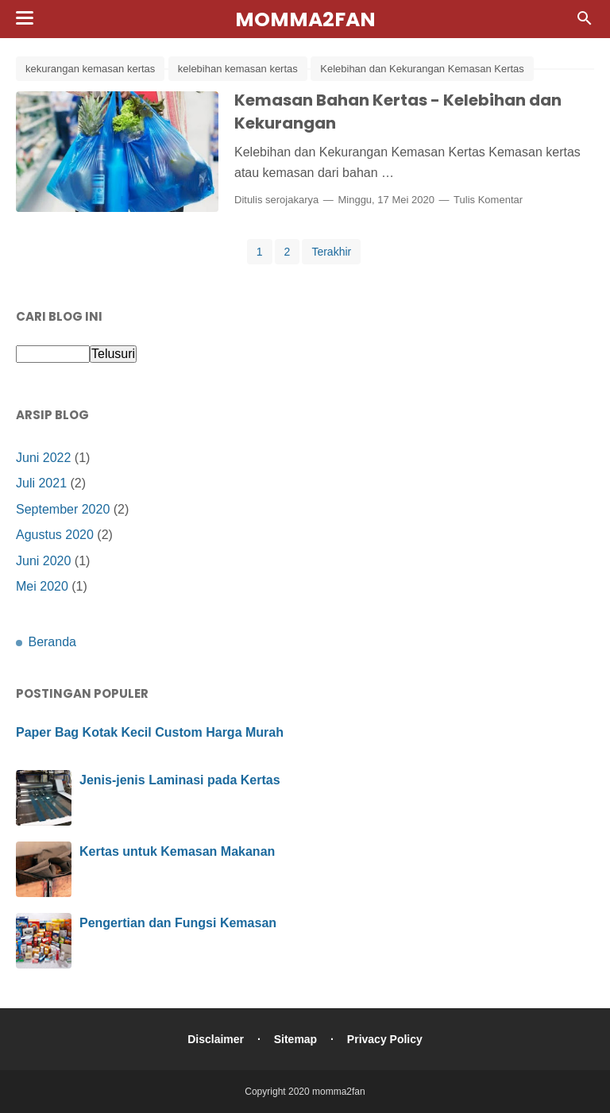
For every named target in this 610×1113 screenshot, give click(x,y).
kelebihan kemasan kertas (238, 69)
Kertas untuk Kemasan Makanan (177, 851)
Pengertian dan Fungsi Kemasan (177, 923)
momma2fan (305, 19)
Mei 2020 (42, 586)
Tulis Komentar (488, 200)
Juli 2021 (41, 483)
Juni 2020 (43, 561)
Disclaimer (215, 1039)
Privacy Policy (385, 1039)
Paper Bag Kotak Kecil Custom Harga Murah (150, 732)
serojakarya (292, 200)
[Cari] (584, 22)
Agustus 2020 (55, 534)
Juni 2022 (43, 457)
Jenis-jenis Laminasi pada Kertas (179, 780)
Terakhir (331, 251)
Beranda (52, 642)
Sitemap (295, 1039)
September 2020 (63, 509)
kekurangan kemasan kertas (90, 69)
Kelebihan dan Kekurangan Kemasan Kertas (422, 69)
